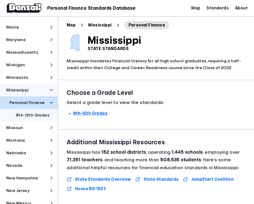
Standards (218, 8)
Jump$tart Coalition (208, 179)
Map (195, 8)
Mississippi (100, 25)
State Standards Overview (99, 179)
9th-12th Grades (90, 113)
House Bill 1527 (86, 188)
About (241, 8)
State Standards (157, 179)
